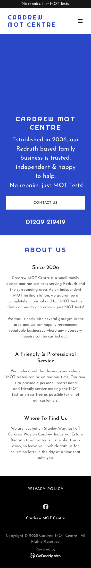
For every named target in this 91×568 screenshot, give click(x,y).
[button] (80, 21)
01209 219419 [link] (45, 222)
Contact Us (45, 203)
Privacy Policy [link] (45, 489)
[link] (33, 26)
